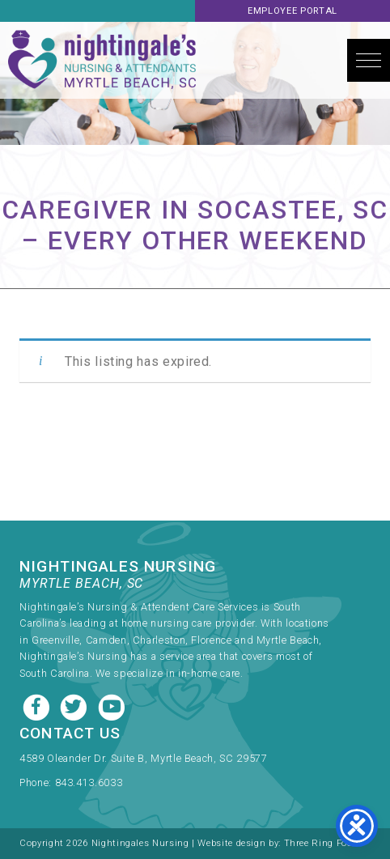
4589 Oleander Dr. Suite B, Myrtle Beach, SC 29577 (143, 758)
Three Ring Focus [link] (324, 843)
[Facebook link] (38, 705)
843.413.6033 (89, 782)
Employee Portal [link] (292, 11)
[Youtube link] (112, 705)
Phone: (36, 782)
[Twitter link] (75, 705)
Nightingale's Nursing (102, 60)
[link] (177, 762)
